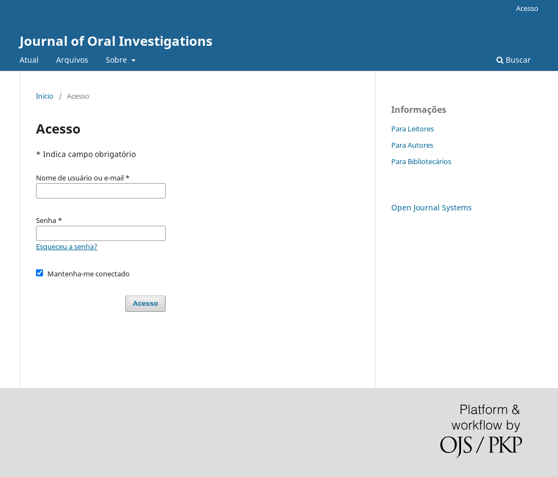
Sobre (117, 60)
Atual (29, 60)
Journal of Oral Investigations (116, 41)
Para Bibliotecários (421, 161)
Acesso (527, 8)
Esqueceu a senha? (67, 246)
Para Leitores (412, 129)
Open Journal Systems (431, 207)
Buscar (513, 60)
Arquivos (72, 60)
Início (44, 96)
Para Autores (412, 145)
